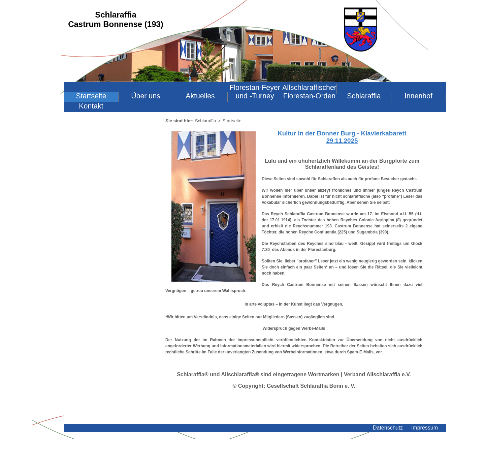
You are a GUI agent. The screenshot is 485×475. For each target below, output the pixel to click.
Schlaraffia (364, 96)
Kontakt (91, 106)
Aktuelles (200, 96)
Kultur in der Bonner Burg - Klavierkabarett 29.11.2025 (342, 137)
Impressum (424, 428)
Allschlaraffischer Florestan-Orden (309, 92)
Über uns (145, 96)
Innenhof (418, 96)
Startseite (91, 96)
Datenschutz (388, 428)
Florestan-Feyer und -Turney (254, 92)
